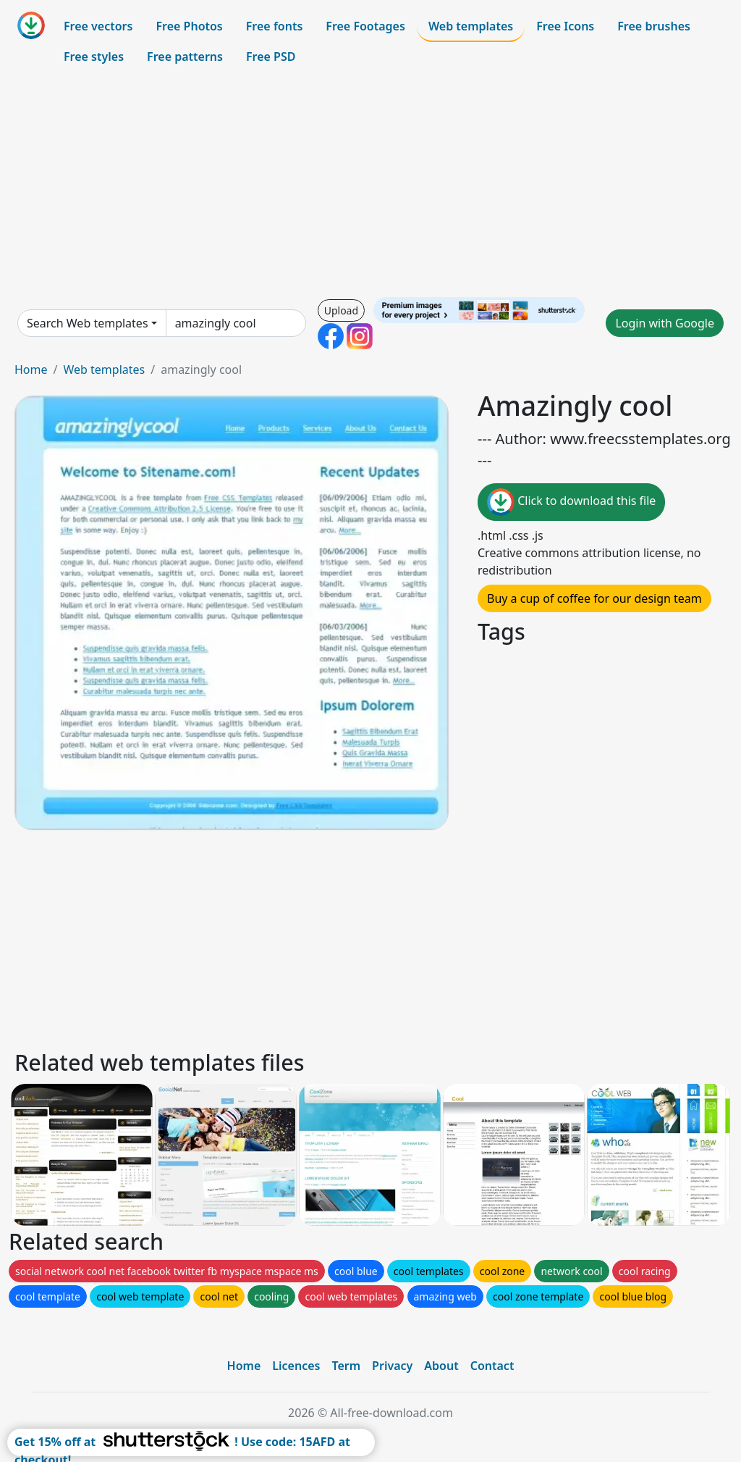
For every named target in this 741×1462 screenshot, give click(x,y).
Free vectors (98, 26)
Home (31, 369)
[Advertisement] (370, 184)
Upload (341, 310)
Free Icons (565, 26)
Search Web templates (87, 323)
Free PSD (270, 56)
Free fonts (274, 26)
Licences (296, 1366)
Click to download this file (571, 502)
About (441, 1366)
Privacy (392, 1366)
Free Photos (189, 26)
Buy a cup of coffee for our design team (594, 598)
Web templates (470, 26)
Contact (492, 1366)
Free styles (94, 56)
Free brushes (653, 26)
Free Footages (365, 26)
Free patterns (185, 56)
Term (345, 1366)
